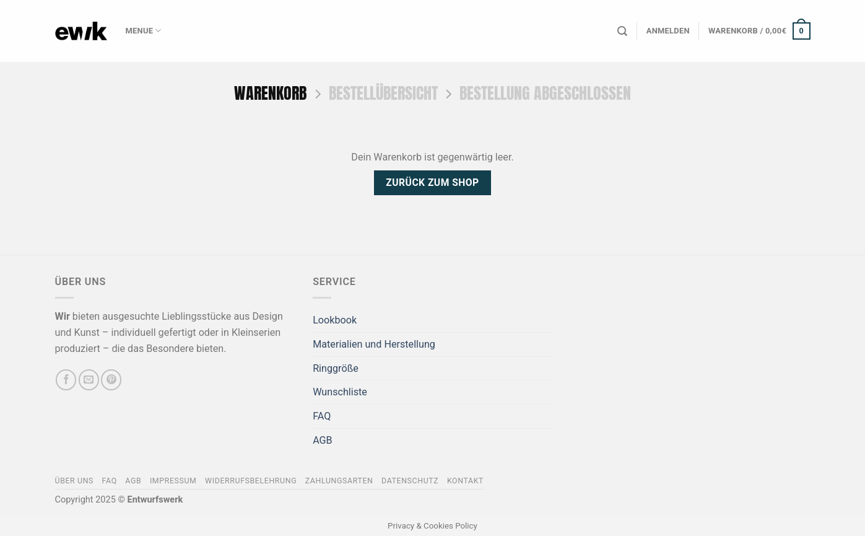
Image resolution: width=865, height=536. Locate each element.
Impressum (173, 481)
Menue (144, 31)
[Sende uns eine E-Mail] (89, 379)
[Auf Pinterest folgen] (111, 379)
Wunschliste (340, 392)
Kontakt (465, 481)
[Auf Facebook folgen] (66, 379)
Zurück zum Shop (432, 182)
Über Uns (74, 481)
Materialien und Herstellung (374, 344)
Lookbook (335, 320)
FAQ (322, 416)
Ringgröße (336, 368)
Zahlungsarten (339, 481)
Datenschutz (409, 481)
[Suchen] (622, 31)
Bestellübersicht (383, 93)
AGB (323, 440)
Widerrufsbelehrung (251, 481)
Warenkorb (270, 93)
